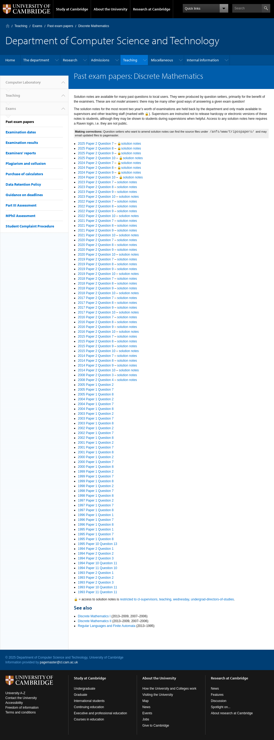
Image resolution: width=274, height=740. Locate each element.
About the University (110, 9)
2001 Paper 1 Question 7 (95, 447)
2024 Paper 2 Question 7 (95, 163)
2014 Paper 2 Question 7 (95, 356)
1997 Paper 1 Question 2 (95, 500)
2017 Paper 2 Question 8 (95, 303)
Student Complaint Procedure (30, 226)
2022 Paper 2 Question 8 (95, 206)
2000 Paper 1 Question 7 (95, 462)
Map (145, 701)
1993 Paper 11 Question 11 (97, 592)
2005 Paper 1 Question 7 (95, 389)
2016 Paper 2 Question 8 (95, 322)
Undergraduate (84, 688)
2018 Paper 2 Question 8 (95, 283)
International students (89, 701)
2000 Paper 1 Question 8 (95, 467)
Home (10, 60)
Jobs (145, 719)
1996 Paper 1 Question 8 (95, 524)
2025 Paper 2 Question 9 (95, 153)
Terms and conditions (20, 712)
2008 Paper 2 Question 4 (95, 380)
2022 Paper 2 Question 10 (96, 216)
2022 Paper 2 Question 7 (95, 201)
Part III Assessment (21, 205)
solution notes (127, 182)
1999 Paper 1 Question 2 (95, 471)
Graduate (80, 695)
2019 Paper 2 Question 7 (95, 259)
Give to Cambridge (155, 725)
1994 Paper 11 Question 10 (97, 568)
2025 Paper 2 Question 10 (96, 158)
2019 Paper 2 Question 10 (96, 274)
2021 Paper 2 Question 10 (96, 235)
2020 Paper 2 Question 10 (96, 254)
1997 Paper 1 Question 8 (95, 510)
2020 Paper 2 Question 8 (95, 245)
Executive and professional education (100, 713)
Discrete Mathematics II (94, 621)
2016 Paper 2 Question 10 (96, 332)
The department (36, 60)
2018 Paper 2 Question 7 (95, 279)
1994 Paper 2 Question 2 (95, 553)
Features (217, 695)
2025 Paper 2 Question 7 (95, 143)
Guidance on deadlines (24, 194)
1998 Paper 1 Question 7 (95, 491)
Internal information (203, 60)
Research (70, 60)
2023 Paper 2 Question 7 (95, 182)
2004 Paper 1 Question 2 (95, 399)
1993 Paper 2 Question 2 (95, 578)
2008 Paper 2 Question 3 (95, 375)
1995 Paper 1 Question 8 (95, 539)
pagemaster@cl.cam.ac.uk (59, 662)
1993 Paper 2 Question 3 (95, 582)
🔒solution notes (129, 143)
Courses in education (89, 719)
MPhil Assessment (20, 215)
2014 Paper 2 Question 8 (95, 360)
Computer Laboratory (7, 26)
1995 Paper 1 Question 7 (95, 534)
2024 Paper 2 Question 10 (96, 177)
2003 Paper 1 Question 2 (95, 414)
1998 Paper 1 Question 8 (95, 496)
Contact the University (21, 698)
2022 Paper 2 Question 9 (95, 211)
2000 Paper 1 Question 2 (95, 457)
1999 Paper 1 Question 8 (95, 481)
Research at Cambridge (151, 9)
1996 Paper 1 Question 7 (95, 520)
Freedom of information (22, 707)
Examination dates (21, 132)
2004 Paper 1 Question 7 (95, 404)
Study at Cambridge (72, 9)
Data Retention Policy (23, 184)
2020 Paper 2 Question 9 (95, 250)
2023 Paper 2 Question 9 (95, 192)
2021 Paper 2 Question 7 (95, 221)
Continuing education (89, 707)
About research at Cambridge (232, 713)
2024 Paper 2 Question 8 (95, 168)
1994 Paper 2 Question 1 (95, 549)
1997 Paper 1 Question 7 (95, 505)
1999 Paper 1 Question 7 (95, 476)
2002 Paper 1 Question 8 (95, 438)
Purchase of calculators (24, 173)
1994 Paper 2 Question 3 (95, 558)
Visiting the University (157, 695)
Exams (37, 26)
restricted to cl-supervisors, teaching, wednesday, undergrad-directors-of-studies (177, 599)
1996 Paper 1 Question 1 (95, 515)
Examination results (22, 142)
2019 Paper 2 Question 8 (95, 264)
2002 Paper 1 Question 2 (95, 428)
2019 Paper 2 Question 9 (95, 269)
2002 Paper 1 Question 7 (95, 433)
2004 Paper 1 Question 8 (95, 409)
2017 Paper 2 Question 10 (96, 312)
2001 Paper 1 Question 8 (95, 452)
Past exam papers (60, 26)
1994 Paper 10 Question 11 (97, 563)
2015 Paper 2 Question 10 (96, 351)
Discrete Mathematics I (94, 616)
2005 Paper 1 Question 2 (95, 385)
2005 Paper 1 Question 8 (95, 394)
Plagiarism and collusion (26, 163)
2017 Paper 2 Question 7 (95, 298)
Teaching (20, 26)
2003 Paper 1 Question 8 (95, 423)
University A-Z (15, 693)
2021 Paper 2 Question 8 (95, 225)
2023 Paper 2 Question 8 (95, 187)
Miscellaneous (162, 60)
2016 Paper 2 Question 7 (95, 317)
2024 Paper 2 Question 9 (95, 172)
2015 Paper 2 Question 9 (95, 346)
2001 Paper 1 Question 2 (95, 442)
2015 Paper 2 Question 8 (95, 341)
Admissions (100, 60)
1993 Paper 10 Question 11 (97, 587)
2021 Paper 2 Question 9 (95, 230)
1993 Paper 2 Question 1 (95, 573)
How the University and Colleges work (169, 688)
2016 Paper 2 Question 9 (95, 327)
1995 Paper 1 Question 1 (95, 529)
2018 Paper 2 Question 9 (95, 288)
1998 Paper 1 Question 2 (95, 486)
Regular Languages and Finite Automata (106, 626)
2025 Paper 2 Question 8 (95, 148)
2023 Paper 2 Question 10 (96, 197)
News (146, 707)
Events (147, 713)
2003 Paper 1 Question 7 (95, 418)
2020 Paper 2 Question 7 (95, 240)
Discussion (218, 701)
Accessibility (14, 703)
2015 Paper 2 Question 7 (95, 336)
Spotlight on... (220, 707)
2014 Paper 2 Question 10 (96, 370)
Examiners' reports (21, 153)
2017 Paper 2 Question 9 (95, 307)
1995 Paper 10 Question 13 (97, 544)
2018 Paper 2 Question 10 (96, 293)
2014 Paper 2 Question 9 (95, 365)
